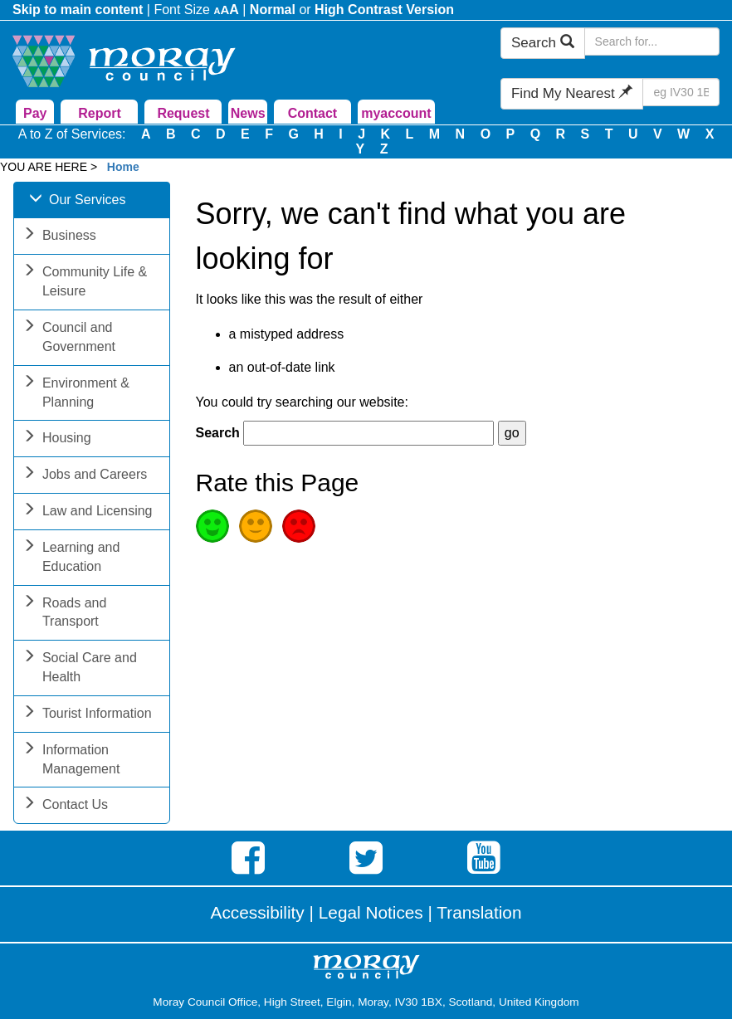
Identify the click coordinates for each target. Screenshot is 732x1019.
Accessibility (258, 912)
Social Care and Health (79, 669)
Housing (56, 439)
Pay (34, 113)
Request (183, 113)
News (248, 113)
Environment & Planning (75, 394)
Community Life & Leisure (84, 283)
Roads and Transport (64, 614)
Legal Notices (371, 912)
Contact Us (65, 806)
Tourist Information (87, 714)
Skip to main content (77, 9)
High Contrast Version (384, 9)
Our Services (77, 201)
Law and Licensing (87, 512)
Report (99, 113)
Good (212, 526)
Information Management (71, 761)
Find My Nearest (571, 93)
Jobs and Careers (84, 475)
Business (59, 236)
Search (542, 43)
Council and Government (68, 338)
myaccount (396, 113)
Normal (272, 9)
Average (255, 526)
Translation (479, 912)
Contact (313, 113)
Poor (298, 526)
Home (123, 166)
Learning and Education (71, 558)
